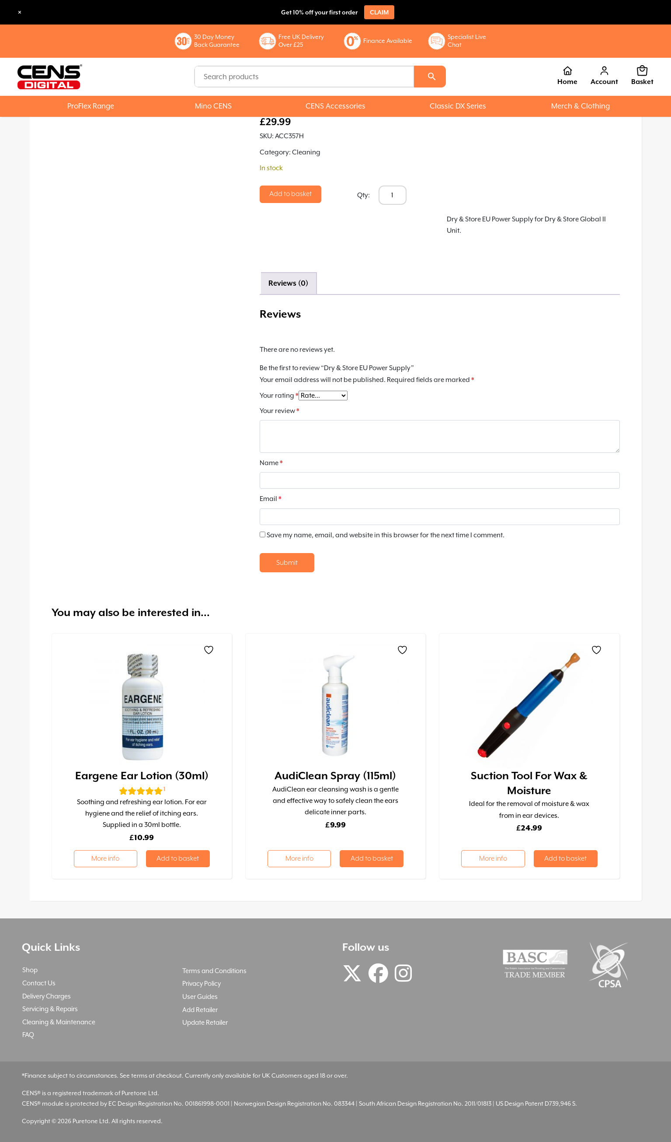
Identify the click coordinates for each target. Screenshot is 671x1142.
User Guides (200, 996)
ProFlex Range (90, 106)
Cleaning (306, 152)
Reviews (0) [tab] (288, 283)
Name (271, 463)
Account (604, 75)
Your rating (279, 395)
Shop (30, 970)
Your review (279, 411)
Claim (379, 12)
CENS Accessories (335, 106)
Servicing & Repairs (50, 1008)
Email (271, 499)
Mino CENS (213, 106)
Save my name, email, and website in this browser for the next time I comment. (385, 535)
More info (105, 858)
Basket (642, 75)
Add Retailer (200, 1009)
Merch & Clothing (580, 106)
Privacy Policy (201, 983)
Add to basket (290, 194)
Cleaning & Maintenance (58, 1022)
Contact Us (39, 983)
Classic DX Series (458, 106)
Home (567, 75)
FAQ (28, 1034)
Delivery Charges (46, 996)
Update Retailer (205, 1022)
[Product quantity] (393, 195)
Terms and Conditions (214, 970)
